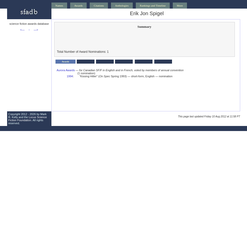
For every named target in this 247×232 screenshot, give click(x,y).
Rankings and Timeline (153, 5)
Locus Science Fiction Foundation (27, 119)
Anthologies (122, 5)
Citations (99, 5)
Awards (78, 5)
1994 (70, 76)
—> (36, 29)
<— (22, 29)
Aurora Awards (66, 70)
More (180, 5)
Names (59, 5)
